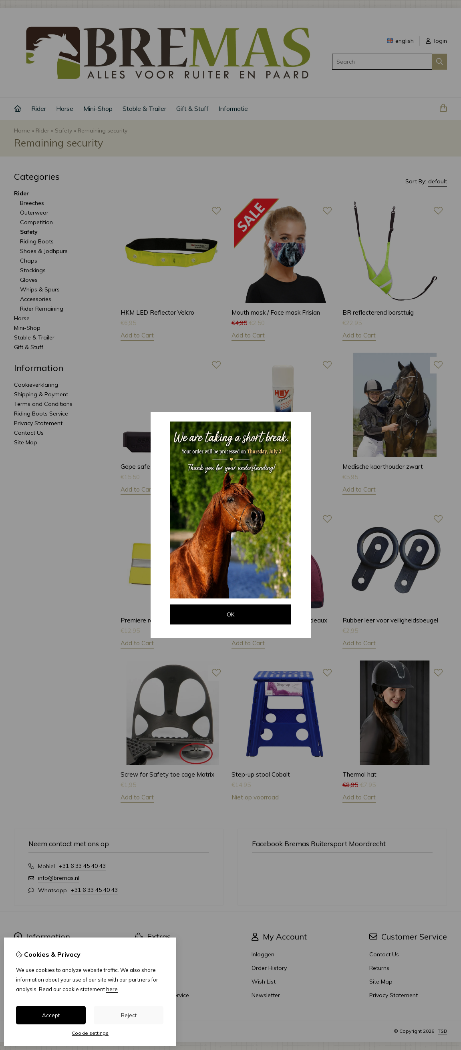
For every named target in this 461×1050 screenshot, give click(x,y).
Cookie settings (90, 1033)
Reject (129, 1015)
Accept (51, 1015)
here (112, 989)
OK (230, 614)
